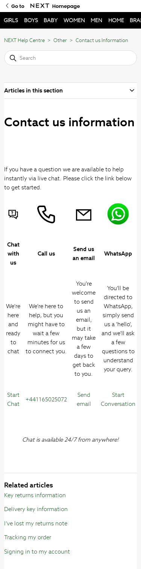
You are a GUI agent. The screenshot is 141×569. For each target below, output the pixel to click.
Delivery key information (36, 509)
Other (60, 40)
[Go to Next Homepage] (39, 5)
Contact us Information (102, 40)
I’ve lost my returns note (35, 523)
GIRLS (11, 20)
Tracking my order (27, 537)
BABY (51, 20)
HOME (116, 20)
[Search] (70, 57)
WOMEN (74, 20)
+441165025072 (46, 399)
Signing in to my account (37, 551)
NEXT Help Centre (24, 40)
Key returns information (35, 495)
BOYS (31, 20)
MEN (96, 20)
